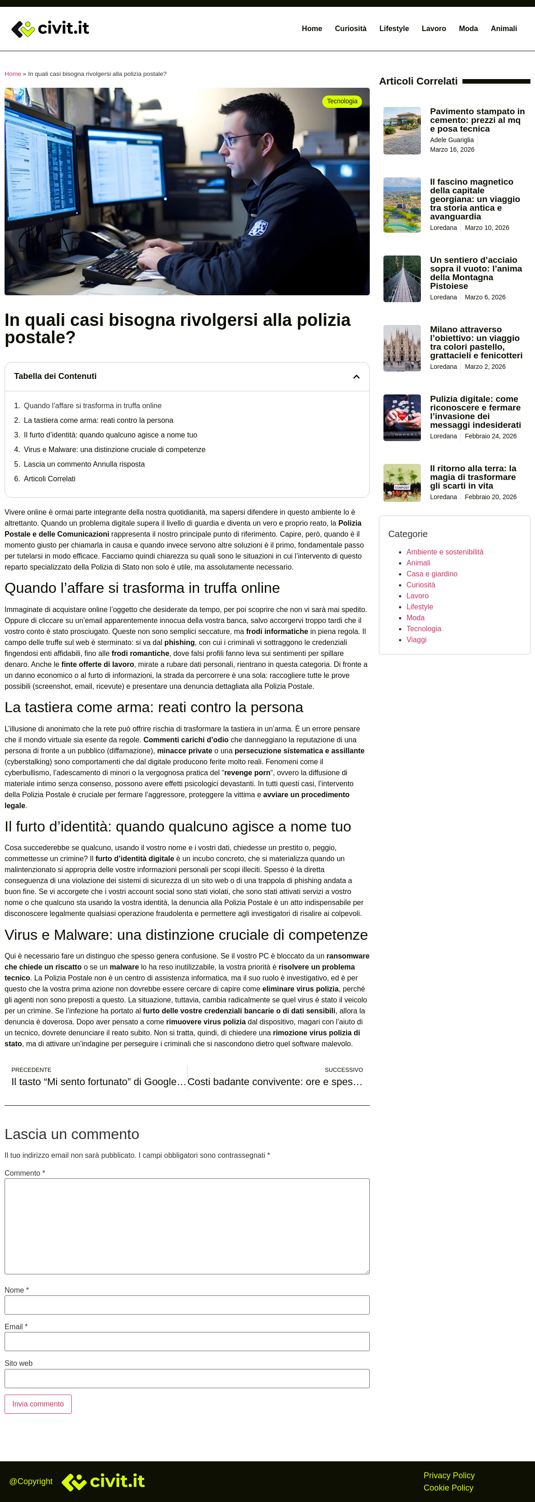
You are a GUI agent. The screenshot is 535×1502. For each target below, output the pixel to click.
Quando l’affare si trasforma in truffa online (93, 406)
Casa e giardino (431, 574)
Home (312, 28)
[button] (356, 376)
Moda (468, 28)
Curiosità (351, 28)
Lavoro (434, 28)
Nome (17, 1290)
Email (16, 1327)
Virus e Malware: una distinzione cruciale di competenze (114, 449)
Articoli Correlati (49, 479)
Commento (25, 1173)
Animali (504, 28)
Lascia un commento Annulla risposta (84, 464)
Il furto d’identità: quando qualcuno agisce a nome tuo (110, 435)
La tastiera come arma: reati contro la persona (98, 420)
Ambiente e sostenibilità (444, 552)
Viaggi (416, 640)
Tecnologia (423, 629)
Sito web (18, 1363)
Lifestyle (394, 28)
